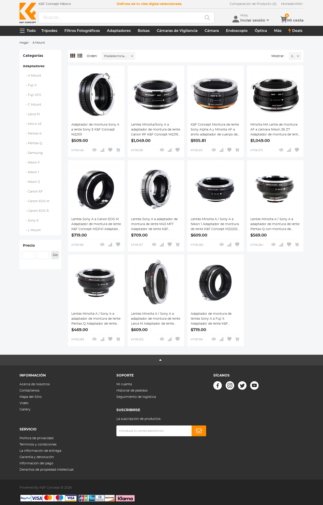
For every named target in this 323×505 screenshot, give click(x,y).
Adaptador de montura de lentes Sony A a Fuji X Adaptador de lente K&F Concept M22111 (211, 319)
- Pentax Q (32, 143)
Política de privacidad (36, 438)
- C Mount (32, 104)
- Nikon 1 (31, 172)
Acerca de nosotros (35, 384)
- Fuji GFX (32, 95)
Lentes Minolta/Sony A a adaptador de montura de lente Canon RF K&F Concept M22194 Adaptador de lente (155, 130)
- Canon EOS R (36, 211)
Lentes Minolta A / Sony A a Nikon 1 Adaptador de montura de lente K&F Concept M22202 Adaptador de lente (215, 225)
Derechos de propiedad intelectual (47, 469)
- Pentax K (32, 133)
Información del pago (36, 463)
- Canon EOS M (36, 201)
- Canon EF (33, 191)
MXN (292, 4)
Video (24, 403)
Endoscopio (237, 31)
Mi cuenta (124, 384)
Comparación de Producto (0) (253, 4)
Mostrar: (277, 56)
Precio (29, 245)
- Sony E (31, 220)
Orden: (92, 56)
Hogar (24, 42)
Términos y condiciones (38, 444)
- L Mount (32, 230)
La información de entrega (40, 450)
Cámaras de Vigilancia (177, 31)
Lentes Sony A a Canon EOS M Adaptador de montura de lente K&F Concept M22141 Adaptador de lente (96, 225)
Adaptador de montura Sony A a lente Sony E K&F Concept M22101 (95, 129)
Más (278, 31)
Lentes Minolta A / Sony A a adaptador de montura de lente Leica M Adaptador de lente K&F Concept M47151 (155, 319)
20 (293, 56)
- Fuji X (30, 85)
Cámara (212, 31)
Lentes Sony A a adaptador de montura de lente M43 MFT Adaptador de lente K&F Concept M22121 (154, 225)
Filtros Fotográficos (82, 31)
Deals (295, 30)
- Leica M (31, 114)
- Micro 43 (32, 124)
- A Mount (32, 75)
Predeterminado (116, 56)
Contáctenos (29, 390)
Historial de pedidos (132, 390)
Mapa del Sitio (31, 397)
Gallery (25, 409)
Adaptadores (119, 31)
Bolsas (144, 31)
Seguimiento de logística (136, 397)
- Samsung (33, 153)
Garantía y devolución (37, 457)
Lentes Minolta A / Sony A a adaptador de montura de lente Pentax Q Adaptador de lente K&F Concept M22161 (95, 319)
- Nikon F (31, 162)
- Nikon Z (31, 182)
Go (55, 255)
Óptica (261, 31)
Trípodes (49, 31)
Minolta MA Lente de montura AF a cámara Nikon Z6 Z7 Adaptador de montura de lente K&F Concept (275, 130)
